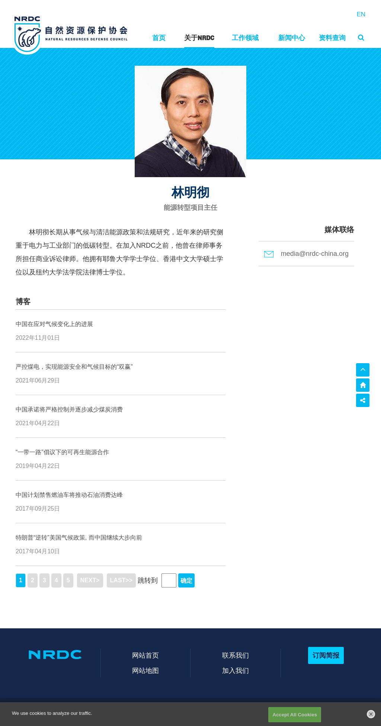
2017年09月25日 (38, 508)
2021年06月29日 (38, 380)
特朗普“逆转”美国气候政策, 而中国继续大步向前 (79, 537)
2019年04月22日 (38, 466)
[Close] (371, 718)
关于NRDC (199, 38)
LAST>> (121, 580)
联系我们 (235, 655)
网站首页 (145, 655)
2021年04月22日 (38, 423)
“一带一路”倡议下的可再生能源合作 (62, 452)
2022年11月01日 (38, 338)
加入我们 (235, 670)
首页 (159, 38)
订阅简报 (326, 655)
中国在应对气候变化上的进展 (54, 324)
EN (360, 14)
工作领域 (245, 38)
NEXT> (90, 580)
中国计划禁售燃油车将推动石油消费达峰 (69, 495)
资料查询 (332, 38)
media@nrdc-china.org (306, 253)
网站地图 (145, 670)
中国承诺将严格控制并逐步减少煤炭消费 (69, 409)
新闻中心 (291, 38)
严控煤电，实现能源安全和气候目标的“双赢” (74, 367)
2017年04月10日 (38, 551)
